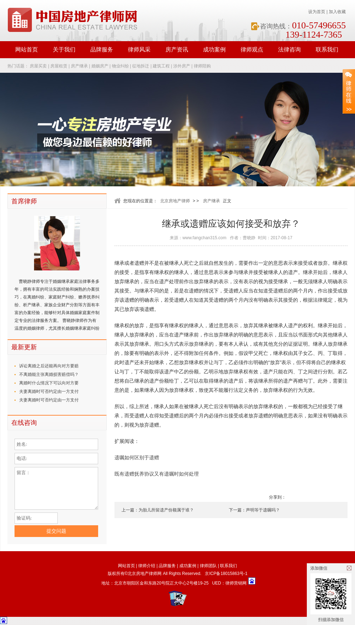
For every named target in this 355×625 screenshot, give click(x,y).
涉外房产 (181, 66)
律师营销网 (236, 583)
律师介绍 (146, 565)
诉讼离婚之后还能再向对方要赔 (49, 365)
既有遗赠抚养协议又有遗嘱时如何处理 (156, 474)
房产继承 (79, 66)
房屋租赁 (58, 66)
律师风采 (139, 49)
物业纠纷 (120, 66)
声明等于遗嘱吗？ (263, 510)
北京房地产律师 (175, 200)
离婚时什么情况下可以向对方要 (49, 382)
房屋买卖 (38, 66)
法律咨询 (289, 49)
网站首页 (26, 49)
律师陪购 (202, 66)
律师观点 (252, 49)
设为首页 (316, 11)
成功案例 (214, 49)
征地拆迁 (140, 66)
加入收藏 (337, 11)
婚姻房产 (99, 66)
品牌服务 (101, 49)
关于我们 (64, 49)
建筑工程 (161, 66)
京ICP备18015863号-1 (226, 573)
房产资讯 (176, 49)
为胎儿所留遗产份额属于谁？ (166, 510)
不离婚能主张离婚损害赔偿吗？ (49, 374)
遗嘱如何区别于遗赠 (136, 457)
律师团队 (208, 565)
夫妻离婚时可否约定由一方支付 (49, 391)
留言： (56, 488)
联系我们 (327, 49)
